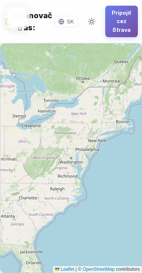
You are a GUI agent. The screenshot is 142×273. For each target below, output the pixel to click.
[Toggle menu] (17, 17)
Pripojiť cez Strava (121, 21)
